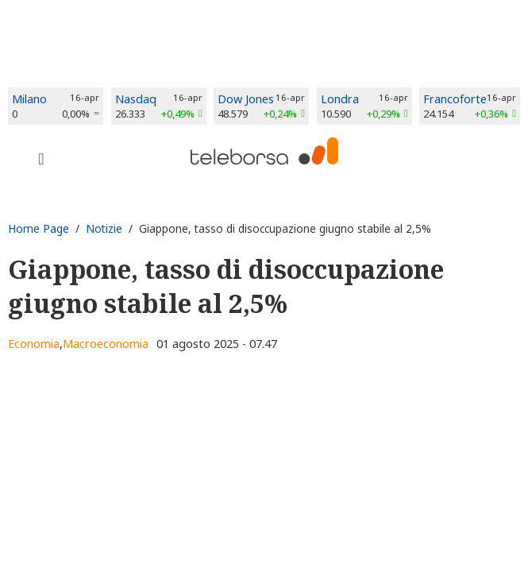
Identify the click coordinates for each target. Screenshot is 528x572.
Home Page (38, 228)
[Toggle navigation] (41, 160)
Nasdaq (135, 98)
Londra (340, 98)
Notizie (104, 228)
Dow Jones (246, 98)
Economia (34, 343)
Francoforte (455, 98)
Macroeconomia (105, 343)
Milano (29, 98)
